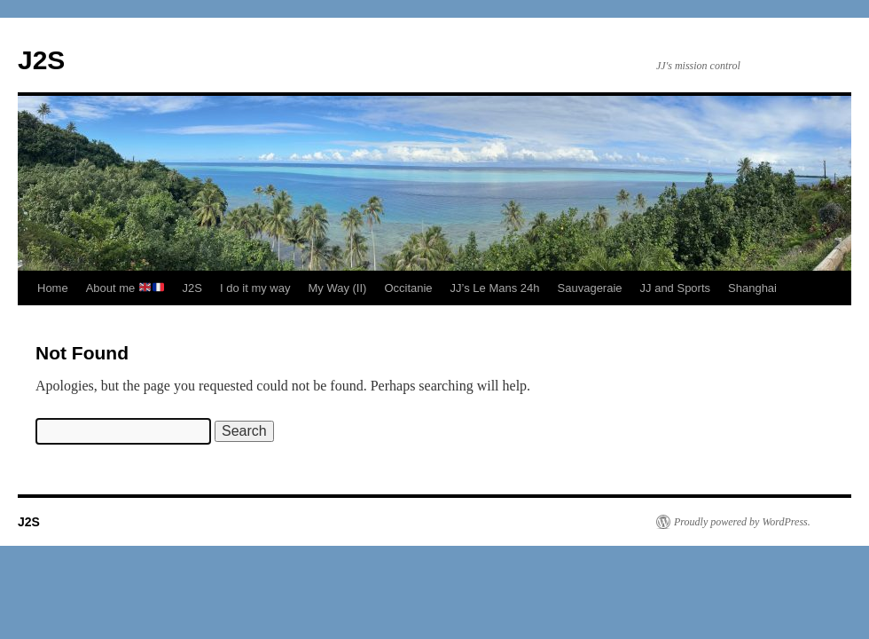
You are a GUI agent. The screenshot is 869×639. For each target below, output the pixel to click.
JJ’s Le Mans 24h (495, 288)
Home (52, 288)
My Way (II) (337, 288)
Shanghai (752, 288)
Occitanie (408, 288)
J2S (41, 60)
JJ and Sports (675, 288)
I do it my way (255, 288)
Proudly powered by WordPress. (742, 522)
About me (125, 288)
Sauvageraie (590, 288)
